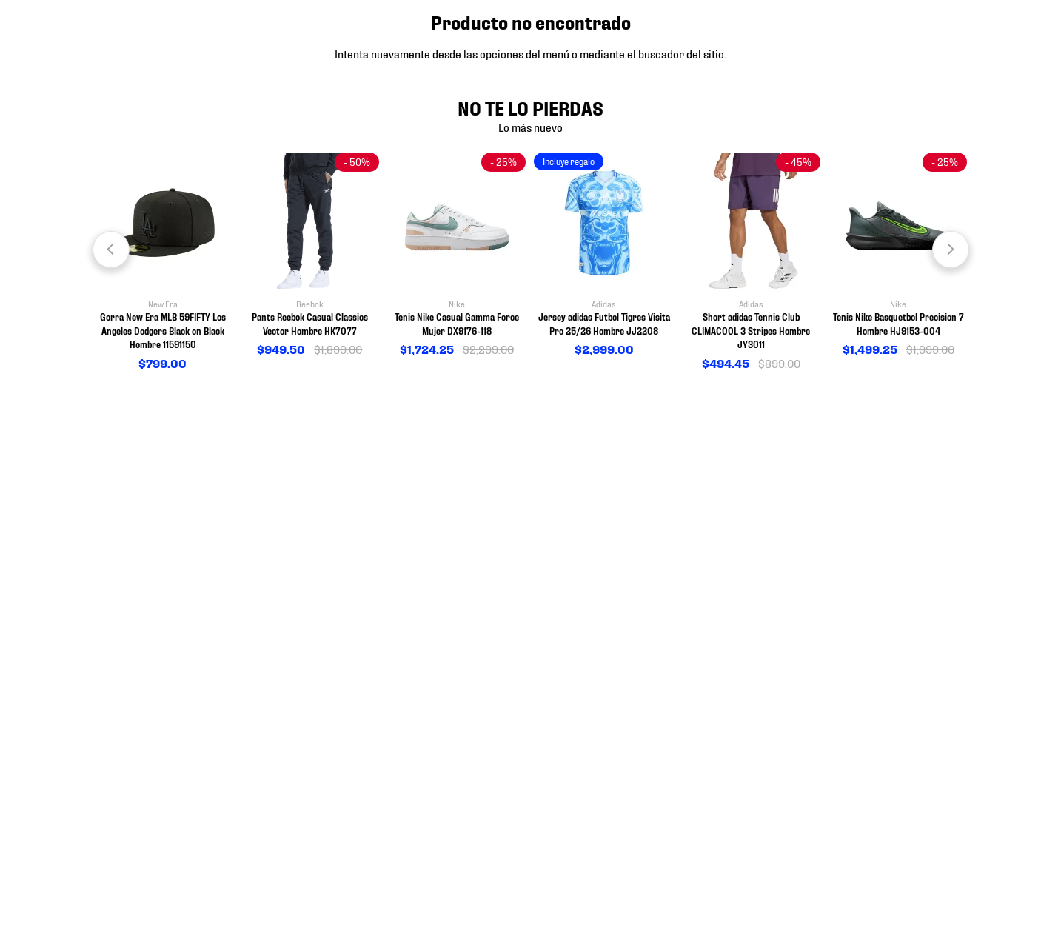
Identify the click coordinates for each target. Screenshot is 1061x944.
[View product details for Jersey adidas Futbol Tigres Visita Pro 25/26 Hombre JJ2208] (604, 255)
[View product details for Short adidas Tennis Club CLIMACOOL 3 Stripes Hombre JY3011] (751, 262)
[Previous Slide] (111, 249)
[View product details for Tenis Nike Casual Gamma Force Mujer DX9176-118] (457, 255)
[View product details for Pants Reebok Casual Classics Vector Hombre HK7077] (310, 255)
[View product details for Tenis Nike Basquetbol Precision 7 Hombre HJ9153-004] (898, 255)
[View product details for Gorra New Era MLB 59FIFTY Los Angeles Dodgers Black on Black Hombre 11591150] (162, 262)
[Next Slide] (950, 249)
